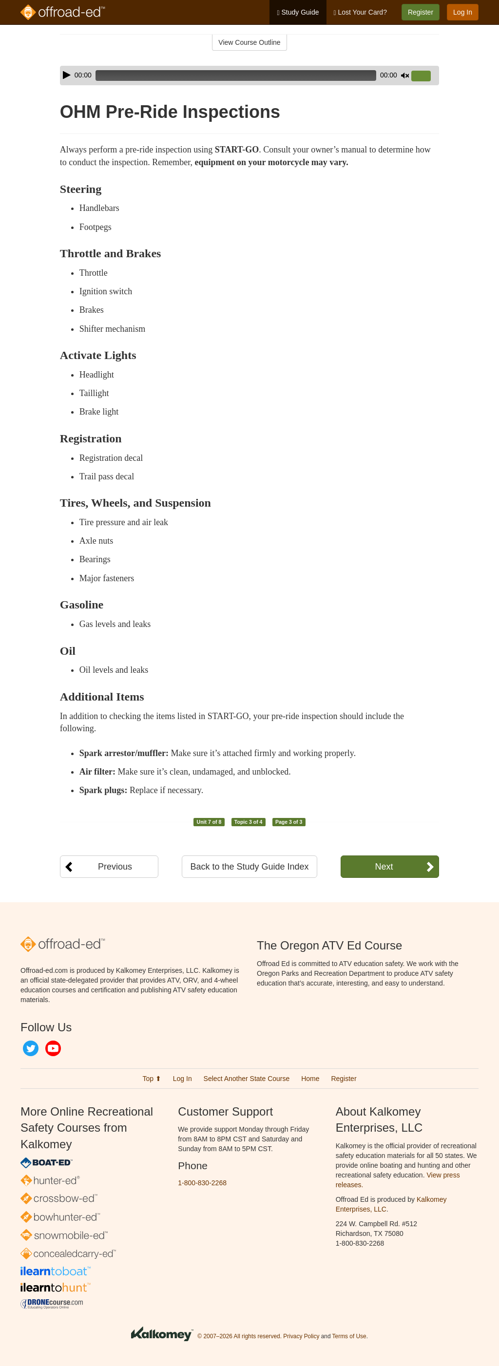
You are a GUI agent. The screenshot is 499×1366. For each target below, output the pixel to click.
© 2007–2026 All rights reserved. (239, 1336)
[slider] (236, 75)
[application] (249, 75)
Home (310, 1078)
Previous (115, 867)
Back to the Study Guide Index (249, 867)
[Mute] (405, 75)
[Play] (67, 75)
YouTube (53, 1048)
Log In (462, 12)
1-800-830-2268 (202, 1183)
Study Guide (298, 12)
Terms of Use (349, 1336)
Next (384, 867)
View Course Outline (249, 42)
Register (420, 12)
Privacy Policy (301, 1336)
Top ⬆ (151, 1078)
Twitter (30, 1048)
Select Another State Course (247, 1078)
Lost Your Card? (360, 12)
